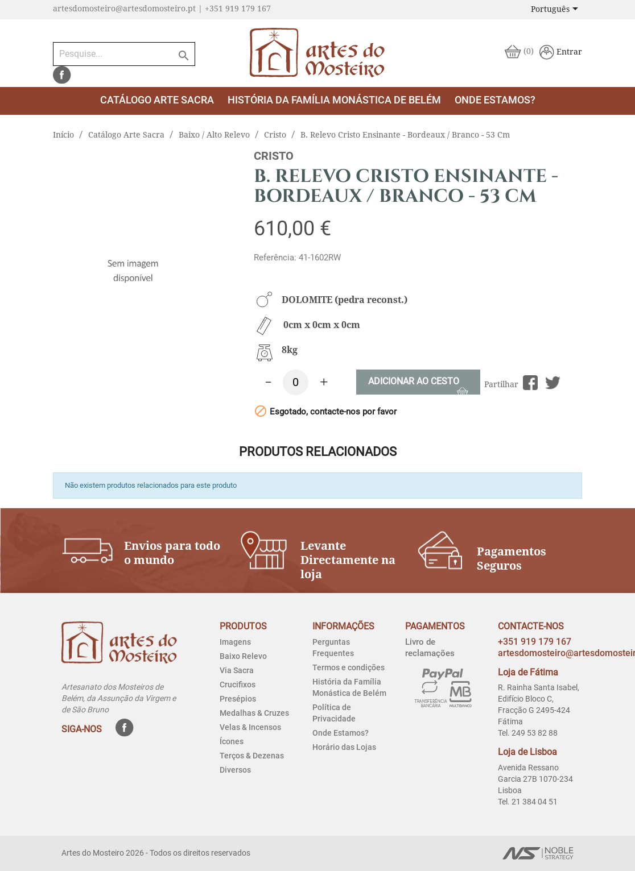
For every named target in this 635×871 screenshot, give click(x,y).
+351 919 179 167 (534, 641)
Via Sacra (237, 670)
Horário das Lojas (344, 747)
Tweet (552, 383)
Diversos (235, 769)
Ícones (232, 741)
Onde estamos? (495, 100)
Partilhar (530, 383)
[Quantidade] (295, 382)
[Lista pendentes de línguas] (556, 9)
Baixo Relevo (243, 656)
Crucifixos (237, 684)
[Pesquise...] (124, 54)
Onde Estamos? (340, 732)
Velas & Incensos (250, 727)
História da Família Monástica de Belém (334, 100)
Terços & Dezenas (252, 755)
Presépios (238, 698)
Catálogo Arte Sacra (157, 100)
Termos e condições (348, 667)
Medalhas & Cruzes (254, 712)
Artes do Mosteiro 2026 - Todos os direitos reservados (155, 852)
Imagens (235, 641)
